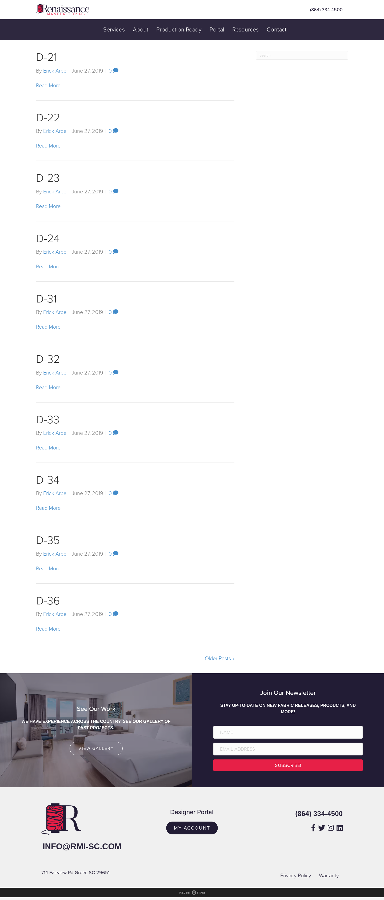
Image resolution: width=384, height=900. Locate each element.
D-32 (48, 359)
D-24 (48, 238)
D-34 (47, 480)
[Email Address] (288, 749)
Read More (48, 85)
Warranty (329, 876)
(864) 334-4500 (326, 10)
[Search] (302, 55)
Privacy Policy (295, 876)
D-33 (47, 420)
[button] (288, 765)
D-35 (48, 540)
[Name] (288, 732)
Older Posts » (219, 658)
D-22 (48, 118)
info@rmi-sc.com (82, 846)
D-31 (46, 299)
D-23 (48, 178)
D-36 (48, 601)
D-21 (46, 57)
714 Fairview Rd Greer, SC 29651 (75, 872)
